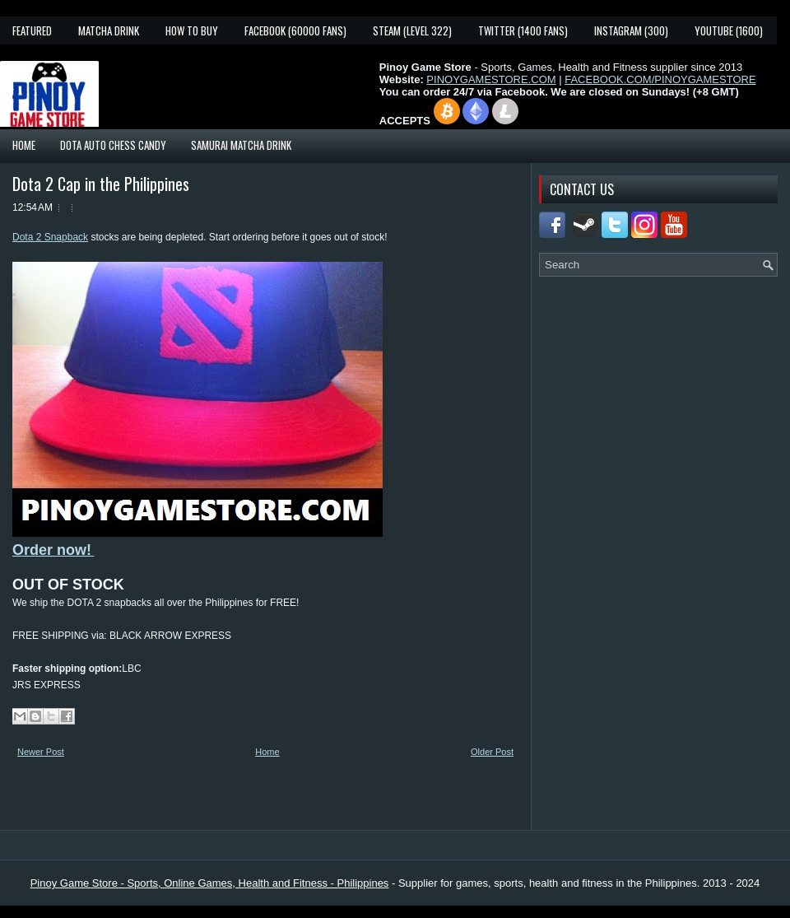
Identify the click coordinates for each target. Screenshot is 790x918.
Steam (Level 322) (412, 30)
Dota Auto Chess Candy (113, 145)
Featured (32, 30)
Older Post (492, 752)
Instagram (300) (631, 30)
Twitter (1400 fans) (523, 30)
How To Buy (191, 30)
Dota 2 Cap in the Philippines (100, 183)
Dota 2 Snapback (50, 237)
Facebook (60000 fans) (295, 30)
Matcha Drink (108, 30)
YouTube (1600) (729, 30)
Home (23, 145)
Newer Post (40, 752)
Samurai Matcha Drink (241, 145)
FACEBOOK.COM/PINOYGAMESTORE (660, 79)
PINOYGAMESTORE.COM (490, 79)
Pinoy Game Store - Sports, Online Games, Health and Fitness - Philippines (209, 883)
